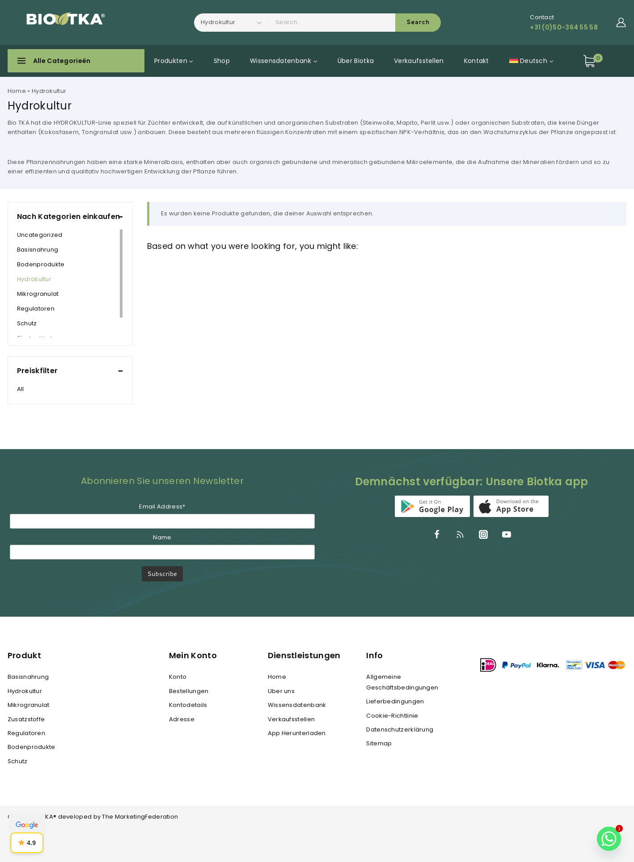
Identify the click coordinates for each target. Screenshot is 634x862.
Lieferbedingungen (395, 701)
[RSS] (460, 534)
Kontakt (476, 60)
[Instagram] (483, 534)
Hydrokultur (34, 279)
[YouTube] (507, 534)
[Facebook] (437, 534)
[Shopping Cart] (604, 61)
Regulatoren (36, 308)
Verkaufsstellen (419, 60)
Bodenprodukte (41, 264)
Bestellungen (189, 691)
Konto (178, 677)
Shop (222, 60)
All (20, 389)
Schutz (27, 323)
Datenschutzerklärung (399, 729)
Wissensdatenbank (297, 705)
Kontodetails (188, 705)
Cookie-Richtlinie (392, 715)
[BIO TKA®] (63, 22)
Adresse (181, 719)
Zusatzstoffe (26, 719)
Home (17, 91)
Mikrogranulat (38, 294)
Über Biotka (356, 60)
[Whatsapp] (609, 839)
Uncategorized (40, 235)
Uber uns (281, 691)
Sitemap (379, 743)
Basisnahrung (38, 249)
